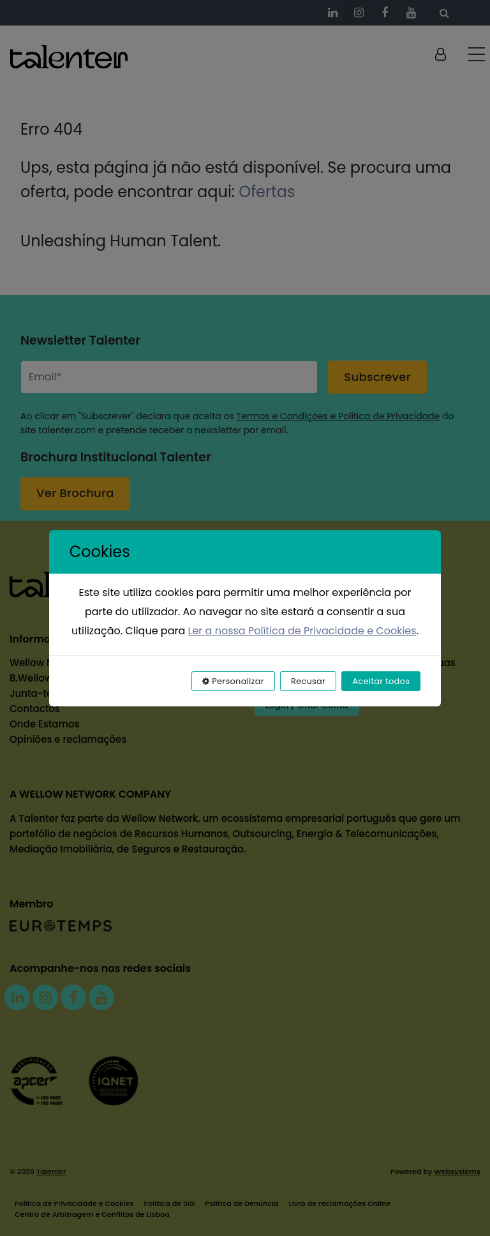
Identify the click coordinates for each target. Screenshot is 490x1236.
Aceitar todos (381, 681)
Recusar (308, 681)
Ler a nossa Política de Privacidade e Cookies (302, 630)
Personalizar (233, 681)
